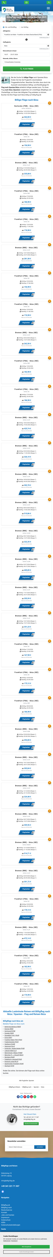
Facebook (18, 1096)
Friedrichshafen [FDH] (12, 1042)
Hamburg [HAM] (10, 1044)
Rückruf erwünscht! (31, 1123)
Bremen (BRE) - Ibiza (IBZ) (26, 163)
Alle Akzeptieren (26, 1246)
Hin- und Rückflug (10, 27)
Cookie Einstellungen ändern (26, 1252)
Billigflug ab (5, 1205)
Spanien (36, 20)
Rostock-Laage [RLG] (11, 1061)
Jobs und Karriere (7, 1215)
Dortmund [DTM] (10, 1031)
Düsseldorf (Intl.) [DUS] (12, 1035)
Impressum (5, 1217)
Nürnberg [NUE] (10, 1057)
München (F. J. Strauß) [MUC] (14, 1055)
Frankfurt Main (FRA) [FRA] (13, 1040)
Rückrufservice (6, 1210)
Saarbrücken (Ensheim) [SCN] (14, 1064)
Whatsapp (34, 1096)
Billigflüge (44, 90)
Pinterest (24, 1096)
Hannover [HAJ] (10, 1046)
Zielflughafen (7, 42)
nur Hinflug (24, 27)
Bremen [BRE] (9, 1029)
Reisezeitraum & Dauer (10, 51)
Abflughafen (6, 31)
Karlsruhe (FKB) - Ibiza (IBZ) (26, 106)
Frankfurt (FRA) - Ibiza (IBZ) (26, 134)
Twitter (21, 1096)
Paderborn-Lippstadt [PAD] (13, 1059)
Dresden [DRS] (9, 1033)
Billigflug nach (26, 20)
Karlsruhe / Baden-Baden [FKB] (15, 1048)
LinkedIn (28, 1096)
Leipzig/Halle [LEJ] (11, 1050)
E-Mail (31, 1096)
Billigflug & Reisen (14, 20)
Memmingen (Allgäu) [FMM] (13, 1053)
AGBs (3, 1222)
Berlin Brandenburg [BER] (13, 1027)
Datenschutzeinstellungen (10, 1225)
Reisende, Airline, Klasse (10, 58)
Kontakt (4, 1212)
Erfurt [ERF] (8, 1037)
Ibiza (42, 20)
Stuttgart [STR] (9, 1066)
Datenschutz (5, 1220)
